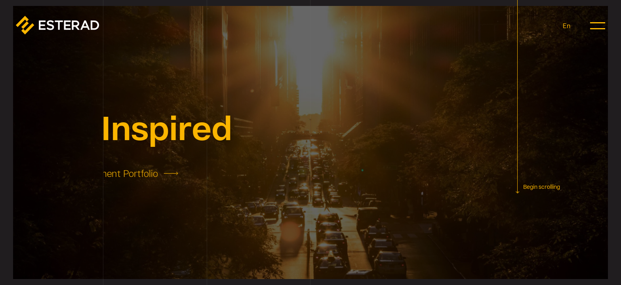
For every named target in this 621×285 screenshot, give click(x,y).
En (566, 25)
